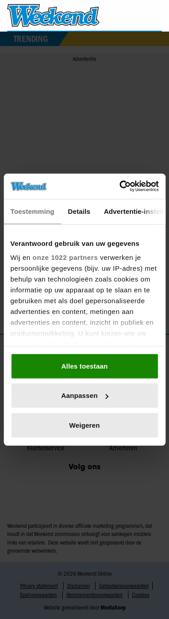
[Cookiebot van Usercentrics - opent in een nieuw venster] (120, 186)
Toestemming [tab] (32, 211)
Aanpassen (85, 395)
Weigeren (84, 425)
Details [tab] (79, 211)
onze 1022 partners (65, 257)
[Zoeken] (154, 16)
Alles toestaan (84, 366)
